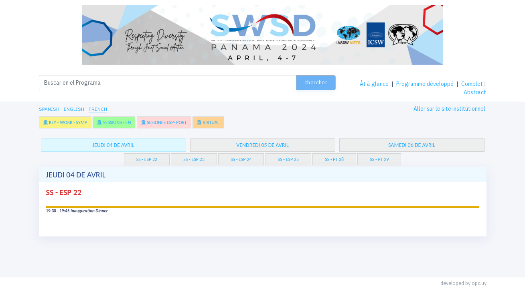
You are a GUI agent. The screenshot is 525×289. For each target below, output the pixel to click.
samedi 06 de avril (411, 145)
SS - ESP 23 (193, 159)
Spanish (49, 109)
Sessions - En (114, 122)
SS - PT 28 (334, 159)
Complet (472, 84)
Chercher (315, 82)
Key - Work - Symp (65, 122)
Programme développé (425, 84)
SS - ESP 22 (146, 159)
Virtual (208, 122)
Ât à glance (374, 84)
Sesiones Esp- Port (164, 122)
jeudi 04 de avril (113, 145)
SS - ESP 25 (288, 159)
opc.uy (479, 283)
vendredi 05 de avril (262, 145)
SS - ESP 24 (241, 159)
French (98, 109)
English (74, 109)
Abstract (475, 92)
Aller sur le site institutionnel (449, 108)
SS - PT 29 (379, 159)
